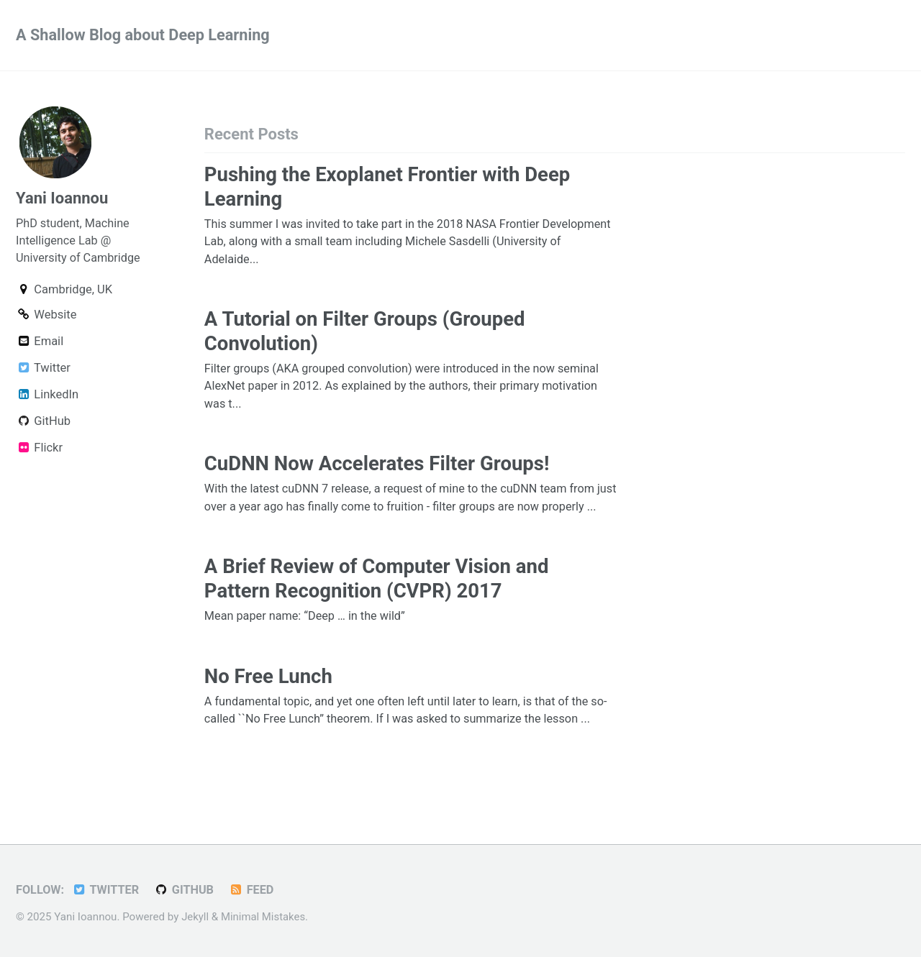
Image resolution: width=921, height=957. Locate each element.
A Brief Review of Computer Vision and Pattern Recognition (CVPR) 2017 (376, 599)
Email (39, 343)
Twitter (43, 370)
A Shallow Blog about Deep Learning (144, 36)
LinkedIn (47, 396)
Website (46, 317)
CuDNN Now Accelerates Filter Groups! (377, 465)
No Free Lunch (268, 697)
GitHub (43, 423)
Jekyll (195, 916)
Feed (254, 890)
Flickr (39, 450)
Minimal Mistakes (264, 916)
